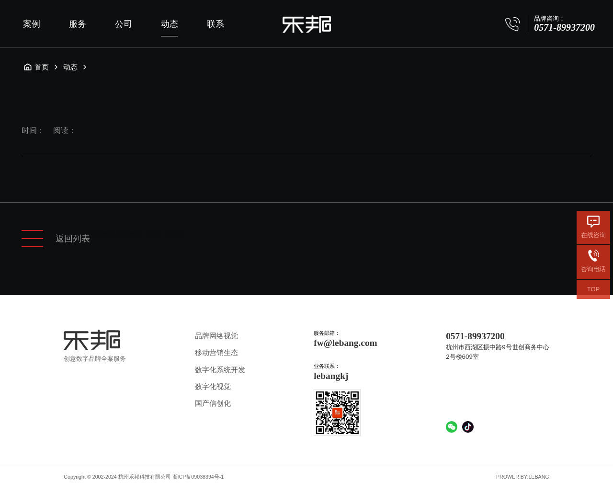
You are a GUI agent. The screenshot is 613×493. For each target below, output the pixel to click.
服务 (77, 24)
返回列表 (56, 238)
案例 (31, 24)
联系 (215, 24)
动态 (169, 24)
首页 (36, 67)
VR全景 (174, 234)
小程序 (152, 234)
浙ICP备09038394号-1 (198, 477)
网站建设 (128, 234)
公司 (123, 24)
